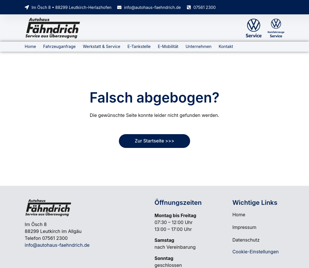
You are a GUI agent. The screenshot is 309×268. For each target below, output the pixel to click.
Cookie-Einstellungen (255, 251)
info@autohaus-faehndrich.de (57, 245)
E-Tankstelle (139, 46)
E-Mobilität (168, 46)
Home (30, 46)
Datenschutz (246, 240)
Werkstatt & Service (101, 46)
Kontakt (226, 46)
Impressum (244, 227)
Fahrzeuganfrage (59, 46)
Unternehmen (198, 46)
